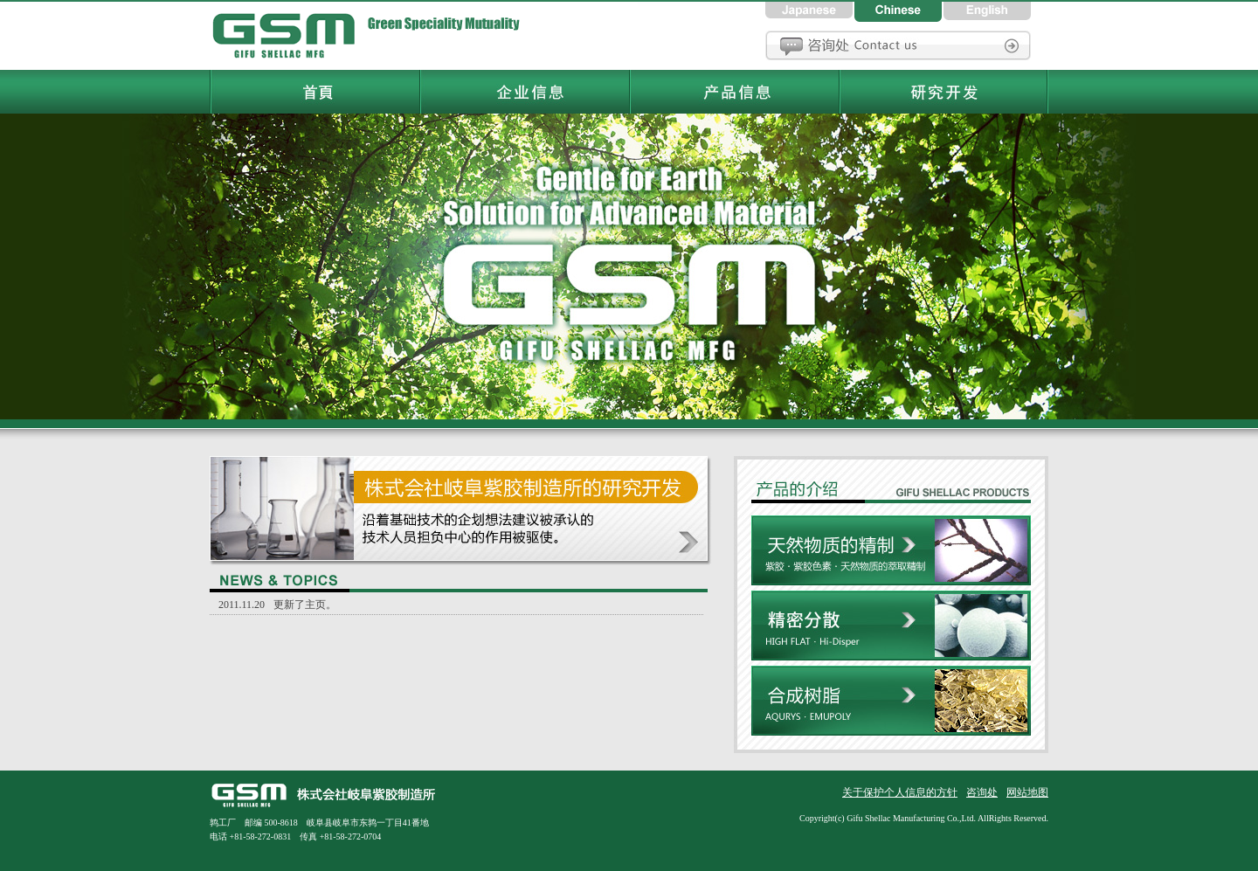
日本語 (809, 11)
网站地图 (1027, 792)
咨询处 (898, 45)
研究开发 (460, 510)
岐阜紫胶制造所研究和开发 (943, 92)
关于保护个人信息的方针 (899, 792)
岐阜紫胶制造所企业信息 (524, 92)
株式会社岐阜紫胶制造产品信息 (891, 485)
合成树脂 (891, 709)
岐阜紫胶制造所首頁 (288, 35)
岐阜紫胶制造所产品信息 (734, 92)
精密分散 (891, 628)
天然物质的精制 (891, 553)
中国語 (899, 11)
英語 (987, 11)
